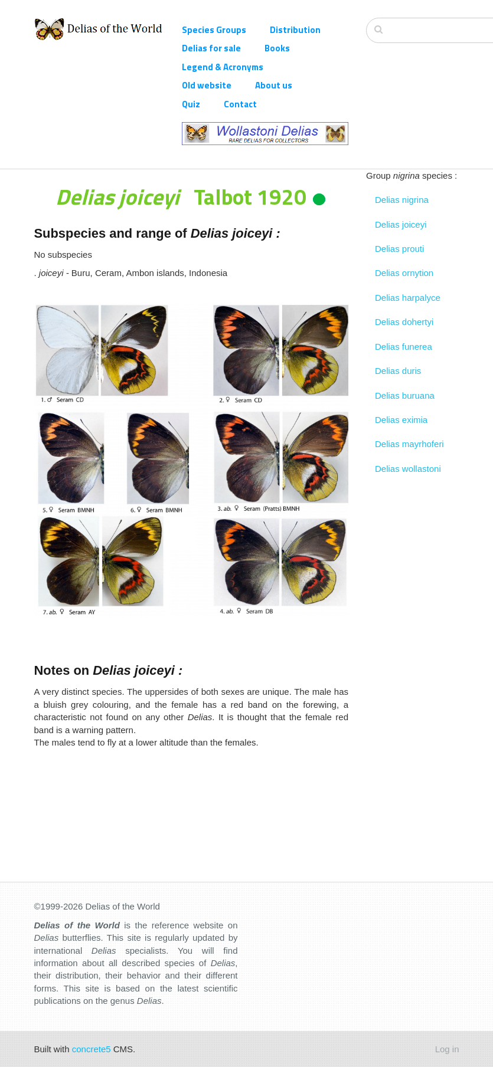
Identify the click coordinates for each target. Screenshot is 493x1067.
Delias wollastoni (408, 469)
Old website (206, 85)
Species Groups (214, 30)
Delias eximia (401, 420)
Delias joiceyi (401, 224)
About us (273, 85)
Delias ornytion (404, 273)
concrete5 (91, 1049)
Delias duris (398, 371)
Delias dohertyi (404, 322)
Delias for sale (211, 48)
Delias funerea (403, 347)
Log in (447, 1049)
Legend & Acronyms (222, 67)
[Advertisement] (412, 658)
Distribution (295, 30)
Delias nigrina (402, 200)
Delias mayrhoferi (409, 444)
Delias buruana (405, 395)
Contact (240, 104)
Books (277, 48)
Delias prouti (399, 249)
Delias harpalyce (407, 298)
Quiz (191, 104)
